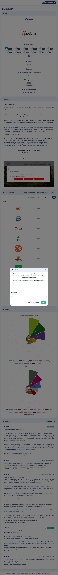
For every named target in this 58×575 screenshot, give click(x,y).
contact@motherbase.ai (29, 277)
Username (14, 286)
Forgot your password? (34, 302)
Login (43, 302)
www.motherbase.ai (39, 280)
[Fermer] (45, 270)
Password (14, 292)
